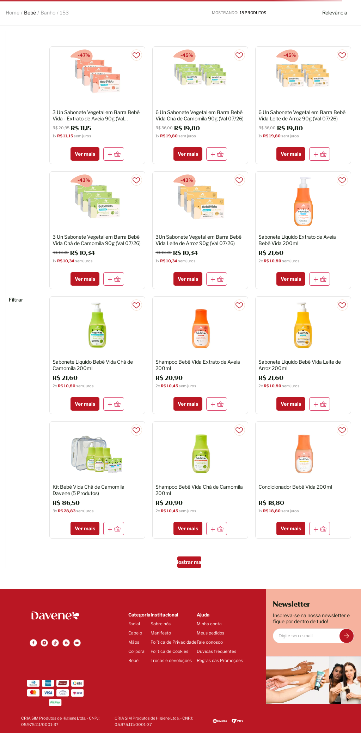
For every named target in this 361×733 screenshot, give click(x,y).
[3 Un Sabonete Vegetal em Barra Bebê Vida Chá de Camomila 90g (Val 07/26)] (97, 230)
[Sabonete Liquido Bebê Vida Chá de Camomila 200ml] (97, 355)
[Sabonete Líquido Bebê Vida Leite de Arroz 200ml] (303, 355)
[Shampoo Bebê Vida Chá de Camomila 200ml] (200, 480)
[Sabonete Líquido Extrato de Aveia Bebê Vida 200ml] (303, 230)
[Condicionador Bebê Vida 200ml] (303, 480)
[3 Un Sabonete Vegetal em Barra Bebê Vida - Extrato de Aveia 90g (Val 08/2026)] (97, 105)
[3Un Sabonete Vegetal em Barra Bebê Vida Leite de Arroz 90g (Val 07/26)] (200, 230)
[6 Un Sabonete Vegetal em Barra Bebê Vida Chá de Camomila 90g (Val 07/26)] (200, 105)
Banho (48, 13)
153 (64, 13)
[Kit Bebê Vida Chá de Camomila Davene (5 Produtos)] (97, 480)
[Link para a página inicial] (12, 13)
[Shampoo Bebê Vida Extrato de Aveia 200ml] (200, 355)
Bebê (30, 13)
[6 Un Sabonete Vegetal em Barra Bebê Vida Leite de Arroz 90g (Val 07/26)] (303, 105)
